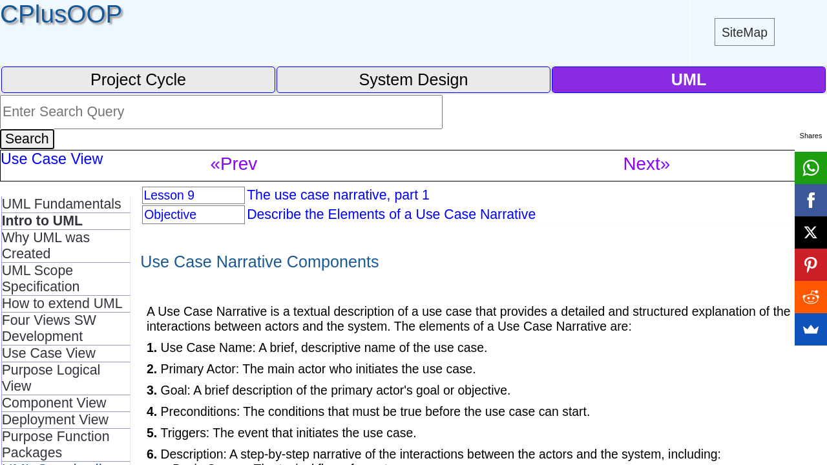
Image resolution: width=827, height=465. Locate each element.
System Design (413, 79)
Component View (54, 403)
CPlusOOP (61, 14)
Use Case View (49, 353)
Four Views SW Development (49, 328)
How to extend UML (62, 303)
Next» (647, 164)
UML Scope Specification (41, 278)
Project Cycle (138, 79)
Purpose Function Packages (56, 444)
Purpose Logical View (51, 378)
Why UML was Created (46, 246)
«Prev (234, 164)
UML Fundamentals (61, 204)
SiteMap (745, 32)
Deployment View (55, 420)
